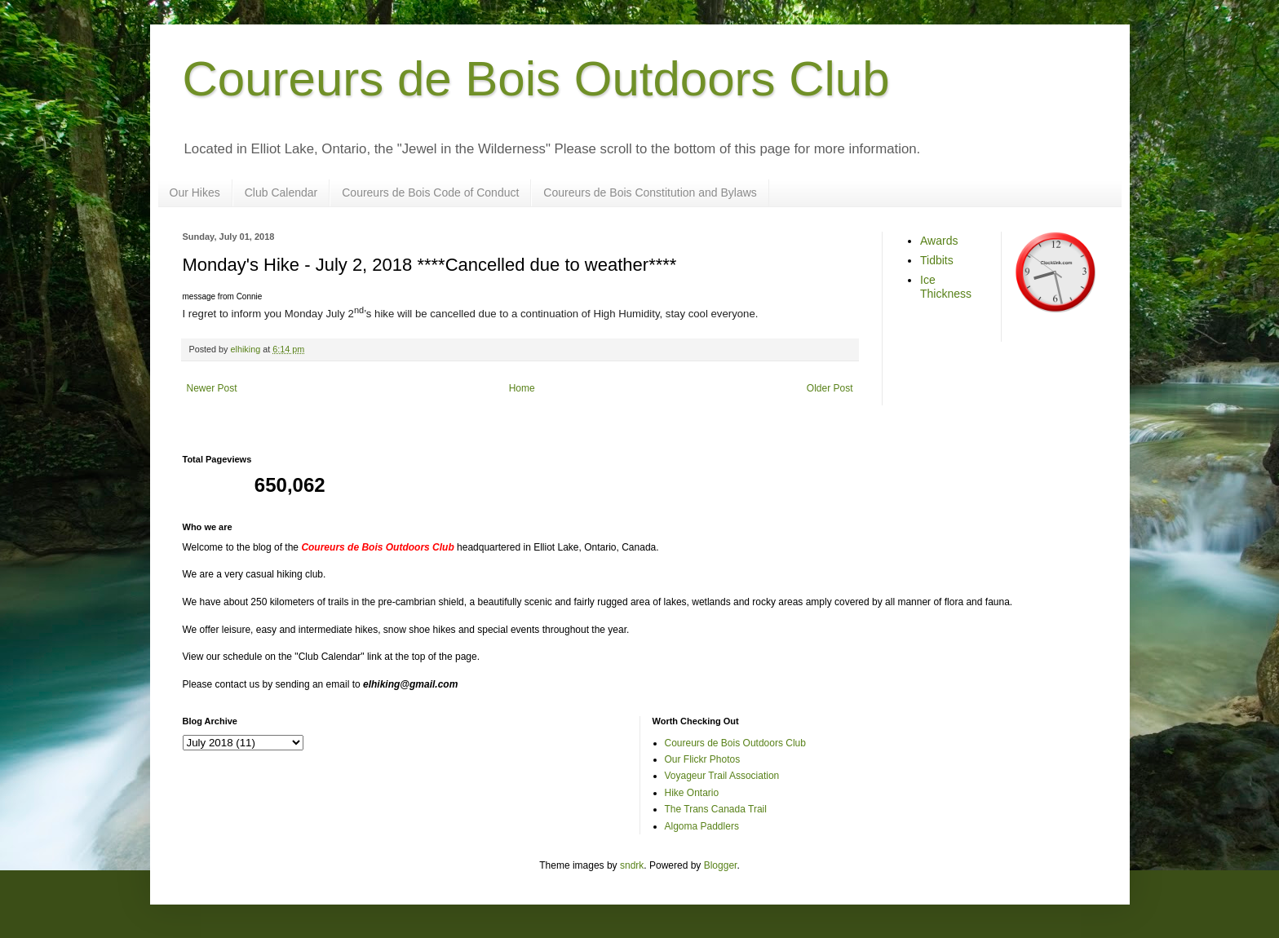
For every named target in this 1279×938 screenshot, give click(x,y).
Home (522, 388)
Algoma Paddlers (702, 826)
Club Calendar (281, 192)
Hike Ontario (692, 793)
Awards (939, 240)
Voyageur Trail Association (722, 775)
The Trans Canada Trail (716, 809)
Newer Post (212, 388)
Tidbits (937, 260)
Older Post (830, 388)
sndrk (632, 865)
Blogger (720, 865)
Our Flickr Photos (703, 759)
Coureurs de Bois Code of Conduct (430, 192)
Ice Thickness (945, 286)
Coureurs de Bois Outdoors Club (536, 78)
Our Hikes (195, 192)
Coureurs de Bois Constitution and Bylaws (649, 192)
